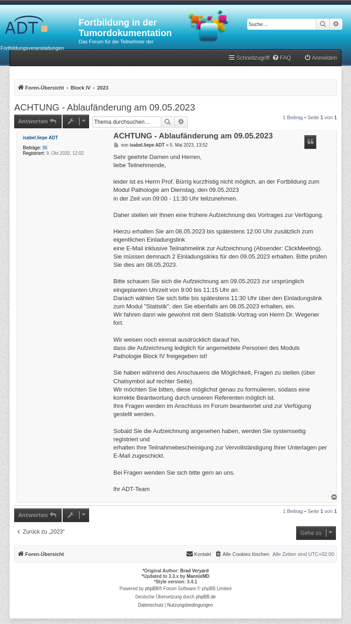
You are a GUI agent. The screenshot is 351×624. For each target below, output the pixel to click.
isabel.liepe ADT (40, 137)
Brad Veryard (194, 570)
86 (45, 147)
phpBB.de (206, 596)
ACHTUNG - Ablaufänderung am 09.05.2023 (104, 107)
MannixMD (197, 576)
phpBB (152, 588)
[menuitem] (281, 58)
